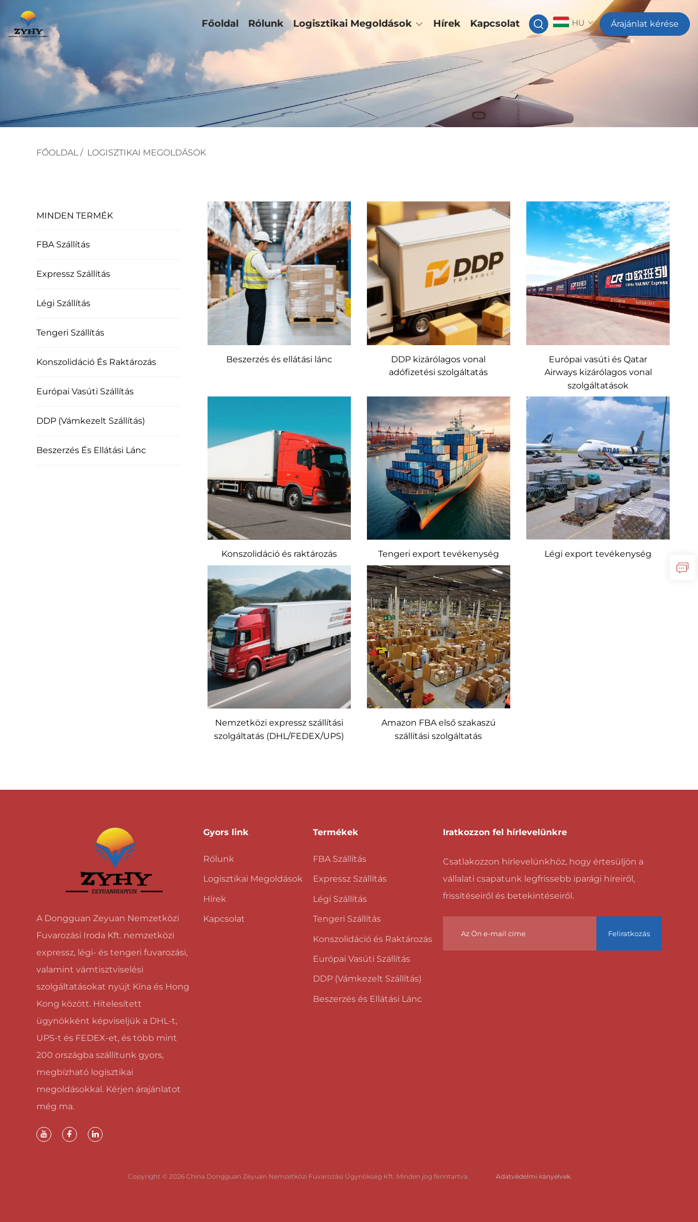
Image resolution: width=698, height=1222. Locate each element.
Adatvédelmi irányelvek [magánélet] (533, 1176)
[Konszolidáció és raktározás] (279, 467)
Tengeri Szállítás (70, 333)
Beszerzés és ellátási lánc (279, 359)
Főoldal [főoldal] (57, 152)
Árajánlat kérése (645, 24)
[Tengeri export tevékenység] (438, 467)
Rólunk (265, 23)
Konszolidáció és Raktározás (96, 362)
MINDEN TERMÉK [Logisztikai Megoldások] (74, 216)
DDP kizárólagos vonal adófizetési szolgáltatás (438, 365)
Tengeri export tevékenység (438, 554)
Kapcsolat (495, 23)
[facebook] (69, 1134)
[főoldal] (114, 860)
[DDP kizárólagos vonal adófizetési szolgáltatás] (438, 273)
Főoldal (220, 23)
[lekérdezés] (682, 567)
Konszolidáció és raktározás (279, 554)
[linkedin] (95, 1134)
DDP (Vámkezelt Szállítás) (90, 421)
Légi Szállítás (63, 303)
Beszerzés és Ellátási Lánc (90, 450)
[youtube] (43, 1134)
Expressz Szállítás (73, 274)
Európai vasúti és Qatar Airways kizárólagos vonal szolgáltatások (598, 372)
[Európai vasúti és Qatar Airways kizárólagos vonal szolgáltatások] (598, 273)
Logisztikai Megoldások (352, 23)
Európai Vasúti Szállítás (84, 391)
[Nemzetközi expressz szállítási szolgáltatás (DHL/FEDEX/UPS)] (279, 636)
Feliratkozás (629, 933)
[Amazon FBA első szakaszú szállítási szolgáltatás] (438, 636)
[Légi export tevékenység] (598, 467)
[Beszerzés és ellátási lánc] (279, 273)
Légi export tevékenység (597, 554)
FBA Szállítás (62, 244)
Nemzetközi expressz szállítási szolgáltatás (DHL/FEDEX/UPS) (279, 729)
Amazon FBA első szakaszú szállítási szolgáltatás (438, 729)
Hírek (447, 23)
